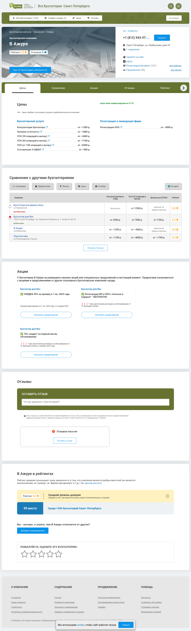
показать (162, 38)
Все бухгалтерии (25, 18)
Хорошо (126, 625)
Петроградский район (138, 65)
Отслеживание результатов (112, 602)
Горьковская (133, 70)
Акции (94, 87)
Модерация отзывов (151, 612)
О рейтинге (16, 607)
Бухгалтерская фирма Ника (28, 205)
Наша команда (18, 602)
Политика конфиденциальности (27, 612)
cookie (80, 624)
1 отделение (132, 49)
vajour (129, 61)
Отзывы (93, 18)
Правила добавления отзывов (69, 612)
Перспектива (21, 236)
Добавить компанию (65, 602)
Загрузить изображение (66, 607)
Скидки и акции (55, 18)
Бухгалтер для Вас (24, 216)
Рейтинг (165, 87)
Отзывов (37, 52)
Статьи (58, 597)
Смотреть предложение (46, 315)
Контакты (146, 597)
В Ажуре (18, 228)
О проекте (16, 597)
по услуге (174, 18)
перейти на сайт (135, 57)
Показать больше (95, 248)
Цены (76, 18)
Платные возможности (109, 597)
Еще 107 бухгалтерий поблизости (30, 70)
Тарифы (102, 607)
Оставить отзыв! (64, 441)
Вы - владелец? (130, 31)
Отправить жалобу (150, 607)
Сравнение (58, 87)
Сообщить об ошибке (152, 602)
